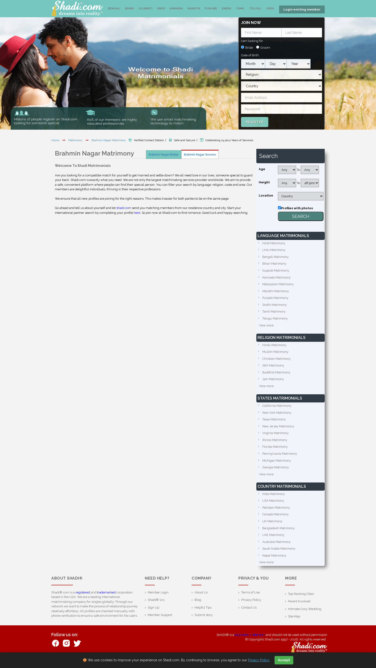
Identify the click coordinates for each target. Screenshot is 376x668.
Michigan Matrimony (277, 465)
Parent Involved (299, 609)
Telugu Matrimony (275, 319)
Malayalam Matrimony (278, 284)
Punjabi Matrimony (275, 298)
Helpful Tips (203, 615)
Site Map (294, 624)
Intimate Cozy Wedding (304, 617)
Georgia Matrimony (276, 472)
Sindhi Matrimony (275, 305)
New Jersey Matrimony (278, 430)
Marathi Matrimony (275, 291)
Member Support (160, 623)
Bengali (114, 8)
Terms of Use (250, 600)
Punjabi (211, 8)
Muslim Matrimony (275, 353)
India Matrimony (274, 499)
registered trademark (250, 643)
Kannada (176, 8)
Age (262, 167)
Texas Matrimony (274, 423)
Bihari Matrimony (274, 263)
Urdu (270, 8)
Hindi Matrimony (274, 242)
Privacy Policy (251, 608)
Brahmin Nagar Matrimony (109, 138)
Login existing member (302, 9)
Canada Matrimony (275, 521)
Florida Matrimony (275, 451)
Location (266, 194)
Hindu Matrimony (274, 347)
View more (267, 327)
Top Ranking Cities (301, 602)
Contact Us (249, 615)
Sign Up (153, 615)
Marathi (194, 8)
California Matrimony (277, 409)
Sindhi (226, 8)
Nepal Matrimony (274, 563)
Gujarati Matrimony (276, 270)
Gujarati (145, 8)
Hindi (161, 8)
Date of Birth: (250, 54)
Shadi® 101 (156, 608)
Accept (284, 660)
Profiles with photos (297, 207)
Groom (265, 46)
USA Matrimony (273, 506)
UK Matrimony (272, 528)
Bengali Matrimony (276, 256)
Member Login (158, 600)
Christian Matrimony (276, 361)
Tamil (240, 8)
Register (255, 120)
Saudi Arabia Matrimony (279, 556)
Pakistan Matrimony (276, 514)
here (137, 211)
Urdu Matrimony (274, 249)
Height (264, 181)
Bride (249, 46)
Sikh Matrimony (273, 368)
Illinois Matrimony (275, 444)
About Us (201, 600)
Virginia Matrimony (276, 437)
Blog (197, 608)
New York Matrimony (277, 416)
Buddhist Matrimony (277, 375)
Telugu (255, 8)
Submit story (203, 623)
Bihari (129, 8)
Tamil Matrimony (274, 312)
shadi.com (123, 206)
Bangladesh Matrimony (279, 535)
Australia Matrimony (276, 549)
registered (83, 600)
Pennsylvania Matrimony (280, 458)
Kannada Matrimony (276, 277)
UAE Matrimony (273, 542)
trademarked (106, 600)
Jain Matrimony (273, 382)
